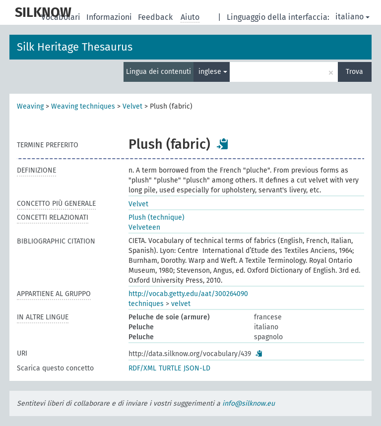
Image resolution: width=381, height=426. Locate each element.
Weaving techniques (83, 106)
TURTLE (170, 368)
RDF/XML (142, 368)
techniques (146, 304)
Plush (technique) (156, 217)
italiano (352, 16)
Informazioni (110, 17)
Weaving (30, 106)
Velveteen (144, 227)
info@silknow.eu (248, 403)
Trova (354, 71)
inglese (212, 71)
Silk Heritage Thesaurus (74, 47)
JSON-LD (197, 368)
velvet (180, 304)
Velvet (132, 106)
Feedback (156, 17)
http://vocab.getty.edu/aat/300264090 (188, 294)
